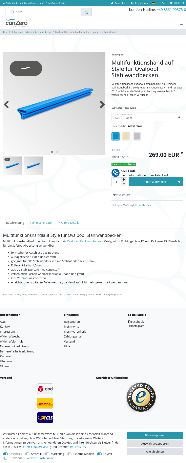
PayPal (107, 454)
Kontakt (5, 326)
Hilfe (67, 346)
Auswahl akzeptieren (155, 443)
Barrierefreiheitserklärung (17, 351)
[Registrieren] (139, 3)
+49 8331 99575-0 (171, 9)
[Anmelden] (118, 3)
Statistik (36, 454)
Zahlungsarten (73, 336)
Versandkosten (143, 204)
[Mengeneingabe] (116, 181)
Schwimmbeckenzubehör (37, 31)
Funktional (16, 458)
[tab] (15, 223)
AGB (3, 322)
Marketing (57, 454)
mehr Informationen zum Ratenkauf (144, 175)
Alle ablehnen (155, 451)
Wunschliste (121, 195)
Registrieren (72, 322)
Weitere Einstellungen (41, 458)
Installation (14, 31)
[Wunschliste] (162, 3)
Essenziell (15, 454)
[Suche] (86, 12)
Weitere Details (69, 223)
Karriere (5, 356)
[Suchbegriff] (44, 12)
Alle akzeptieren (154, 435)
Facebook (136, 322)
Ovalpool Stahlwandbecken (85, 241)
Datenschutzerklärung (14, 346)
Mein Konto (71, 326)
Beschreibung (15, 223)
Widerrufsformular (12, 341)
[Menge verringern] (123, 184)
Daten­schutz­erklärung (36, 447)
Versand (69, 341)
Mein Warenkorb (75, 331)
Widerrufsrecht (10, 336)
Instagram (136, 326)
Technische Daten (41, 223)
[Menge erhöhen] (123, 179)
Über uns (6, 361)
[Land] (154, 3)
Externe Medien (83, 454)
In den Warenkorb (161, 182)
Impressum (7, 331)
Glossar (5, 366)
